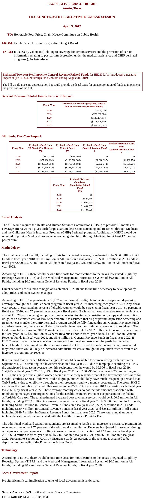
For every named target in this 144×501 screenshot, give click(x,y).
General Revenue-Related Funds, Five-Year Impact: (38, 96)
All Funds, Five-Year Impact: (22, 136)
